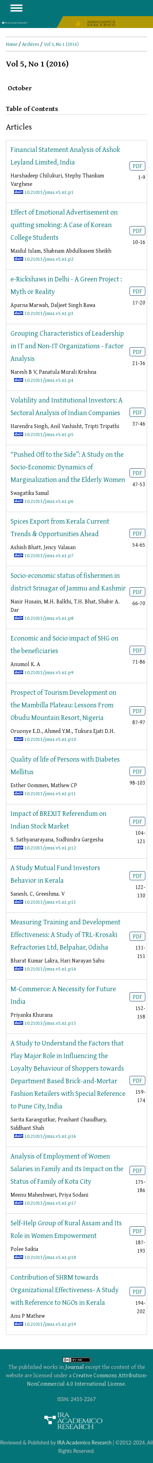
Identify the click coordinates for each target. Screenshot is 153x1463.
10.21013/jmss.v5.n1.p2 (49, 258)
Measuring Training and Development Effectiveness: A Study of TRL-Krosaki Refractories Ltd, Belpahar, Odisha (65, 934)
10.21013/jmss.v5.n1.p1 (49, 192)
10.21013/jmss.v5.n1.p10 (50, 739)
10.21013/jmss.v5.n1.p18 (50, 1257)
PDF (137, 166)
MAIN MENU (16, 8)
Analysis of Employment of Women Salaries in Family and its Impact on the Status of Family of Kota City (67, 1168)
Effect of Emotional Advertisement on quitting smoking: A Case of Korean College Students (64, 224)
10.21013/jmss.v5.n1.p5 (49, 434)
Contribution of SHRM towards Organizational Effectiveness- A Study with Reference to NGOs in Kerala (65, 1289)
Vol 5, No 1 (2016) (61, 44)
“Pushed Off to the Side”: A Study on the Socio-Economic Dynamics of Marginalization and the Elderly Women (68, 466)
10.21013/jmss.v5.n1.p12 (50, 847)
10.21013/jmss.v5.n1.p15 (50, 1023)
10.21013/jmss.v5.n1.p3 (49, 313)
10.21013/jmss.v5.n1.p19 (50, 1324)
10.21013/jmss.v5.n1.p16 (50, 1136)
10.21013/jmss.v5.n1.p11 (50, 793)
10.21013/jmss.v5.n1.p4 (49, 380)
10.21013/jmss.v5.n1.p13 (50, 901)
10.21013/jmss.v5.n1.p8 (49, 618)
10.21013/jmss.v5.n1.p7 (49, 555)
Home (12, 44)
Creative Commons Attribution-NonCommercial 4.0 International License (87, 1379)
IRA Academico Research (84, 1443)
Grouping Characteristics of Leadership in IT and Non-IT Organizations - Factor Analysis (67, 345)
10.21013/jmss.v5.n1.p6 (49, 501)
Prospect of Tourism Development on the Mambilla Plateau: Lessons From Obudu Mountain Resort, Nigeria (63, 704)
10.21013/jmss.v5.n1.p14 (50, 968)
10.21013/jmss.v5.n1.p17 (50, 1202)
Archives (30, 44)
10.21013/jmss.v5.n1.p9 (49, 672)
